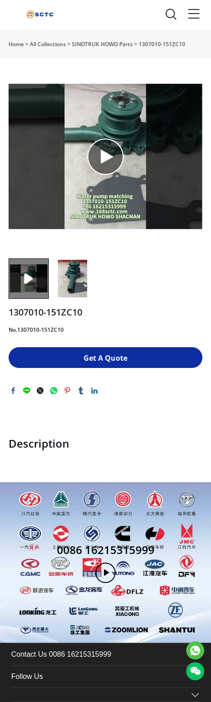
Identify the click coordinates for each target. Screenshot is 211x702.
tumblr (80, 390)
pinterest (67, 390)
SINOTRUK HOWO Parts (102, 44)
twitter (40, 390)
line (26, 390)
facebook (13, 390)
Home (16, 44)
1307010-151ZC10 (162, 44)
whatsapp (53, 390)
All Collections (48, 44)
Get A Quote (105, 358)
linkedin (94, 390)
